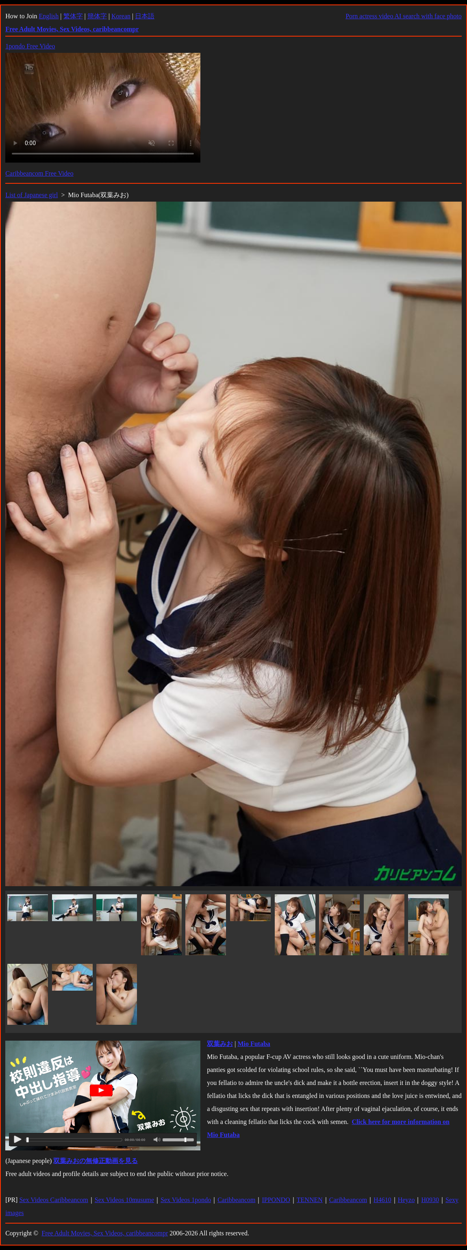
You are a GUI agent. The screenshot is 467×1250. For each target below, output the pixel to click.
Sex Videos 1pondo (186, 1199)
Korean (120, 16)
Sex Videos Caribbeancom (53, 1199)
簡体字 (97, 16)
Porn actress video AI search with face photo (403, 16)
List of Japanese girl (31, 194)
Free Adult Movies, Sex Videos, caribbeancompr (104, 1233)
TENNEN (310, 1199)
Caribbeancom (236, 1199)
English (49, 16)
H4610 (382, 1199)
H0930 (430, 1199)
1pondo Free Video (30, 46)
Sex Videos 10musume (124, 1199)
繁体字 (73, 16)
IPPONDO (276, 1199)
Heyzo (406, 1199)
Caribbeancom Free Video (39, 173)
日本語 (144, 16)
